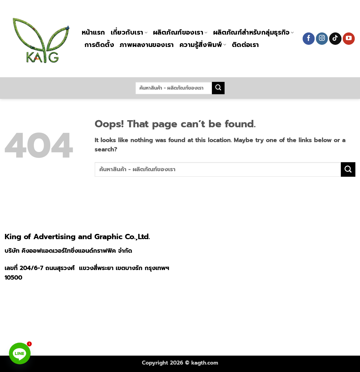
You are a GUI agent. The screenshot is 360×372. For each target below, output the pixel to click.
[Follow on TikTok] (335, 38)
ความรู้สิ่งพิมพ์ (203, 45)
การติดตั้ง (99, 45)
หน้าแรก (93, 32)
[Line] (20, 353)
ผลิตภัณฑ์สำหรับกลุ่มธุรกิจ (253, 32)
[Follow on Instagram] (322, 38)
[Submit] (218, 88)
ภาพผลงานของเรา (147, 45)
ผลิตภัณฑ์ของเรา (180, 32)
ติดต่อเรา (245, 45)
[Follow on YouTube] (349, 38)
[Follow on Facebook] (309, 38)
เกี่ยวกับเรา (129, 32)
